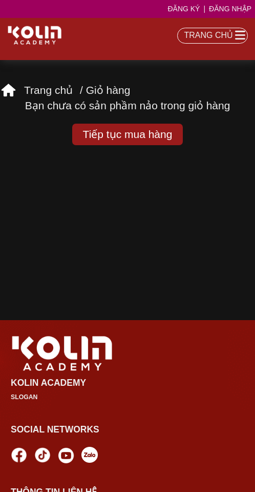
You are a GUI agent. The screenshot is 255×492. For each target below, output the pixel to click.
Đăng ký (183, 9)
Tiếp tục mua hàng (128, 134)
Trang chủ (48, 90)
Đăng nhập (230, 9)
